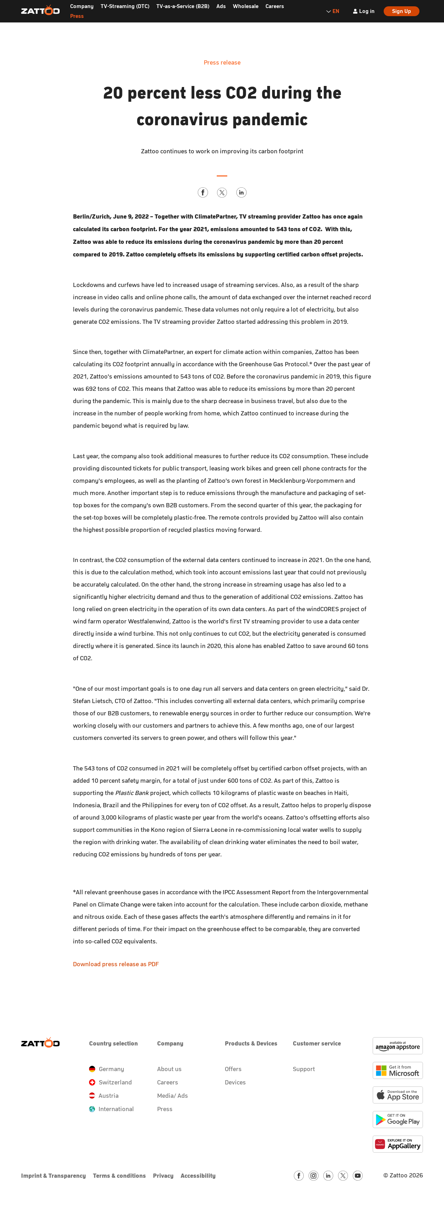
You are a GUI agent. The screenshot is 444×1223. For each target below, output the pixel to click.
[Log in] (363, 11)
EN (332, 11)
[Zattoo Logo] (40, 10)
